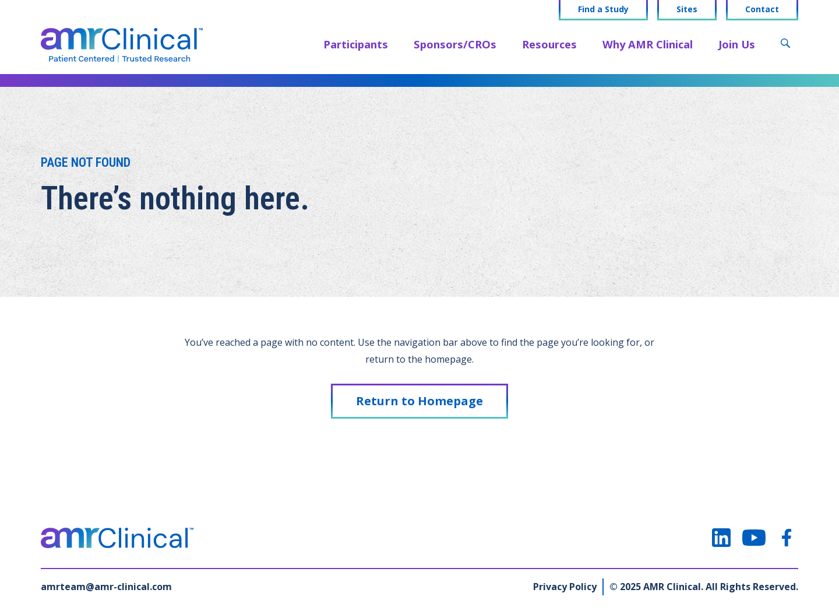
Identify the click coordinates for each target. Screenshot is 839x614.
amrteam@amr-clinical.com (106, 586)
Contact (762, 9)
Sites (686, 9)
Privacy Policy (565, 586)
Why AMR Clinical (647, 44)
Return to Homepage (419, 401)
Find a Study (603, 9)
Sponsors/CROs (455, 44)
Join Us (736, 44)
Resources (549, 44)
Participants (355, 44)
